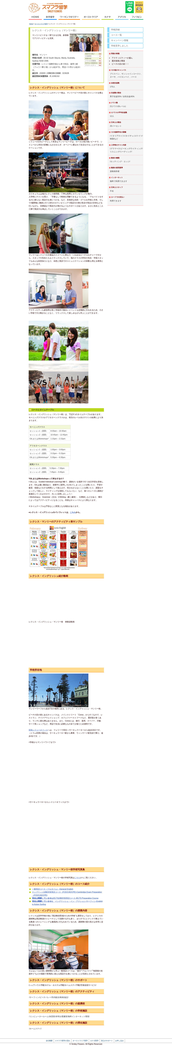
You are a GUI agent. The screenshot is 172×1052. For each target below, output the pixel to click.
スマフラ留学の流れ (62, 1041)
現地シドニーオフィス (38, 730)
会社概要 (49, 1041)
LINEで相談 (129, 7)
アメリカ (121, 18)
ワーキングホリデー (69, 18)
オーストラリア (91, 18)
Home (31, 24)
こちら (73, 512)
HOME (36, 18)
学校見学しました (119, 46)
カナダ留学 (94, 1041)
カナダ (107, 18)
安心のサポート (107, 1041)
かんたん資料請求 (139, 7)
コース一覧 (116, 35)
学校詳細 (115, 29)
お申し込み (119, 1041)
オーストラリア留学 (41, 24)
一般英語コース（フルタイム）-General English (52, 889)
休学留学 (50, 18)
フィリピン (136, 18)
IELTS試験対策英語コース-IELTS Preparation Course (65, 898)
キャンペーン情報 (119, 40)
